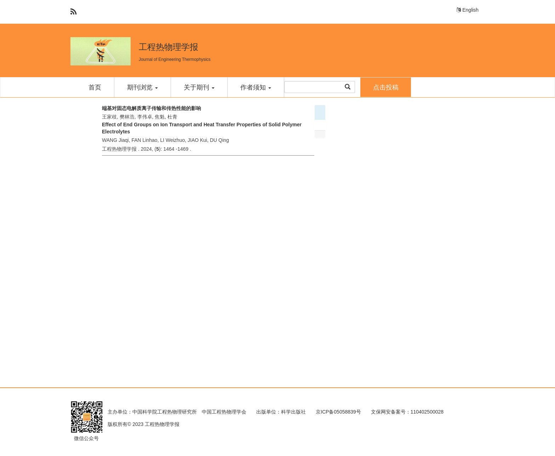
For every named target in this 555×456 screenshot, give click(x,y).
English (468, 10)
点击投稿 (386, 87)
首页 (94, 87)
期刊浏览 (142, 87)
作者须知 (255, 87)
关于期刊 (199, 87)
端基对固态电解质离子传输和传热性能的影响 (151, 108)
